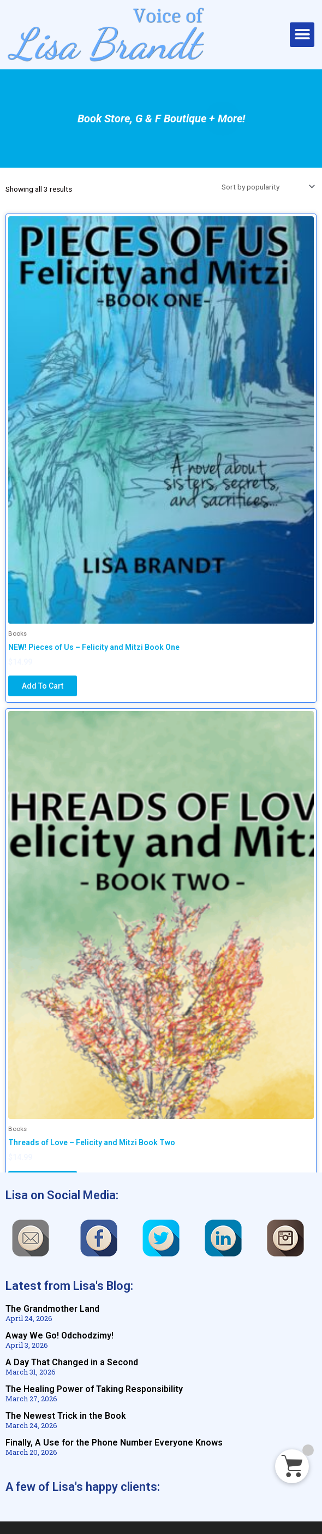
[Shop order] (266, 187)
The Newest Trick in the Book (65, 1416)
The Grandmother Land (52, 1309)
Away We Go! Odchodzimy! (59, 1335)
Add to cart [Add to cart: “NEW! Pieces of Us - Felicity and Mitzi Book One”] (42, 686)
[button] (302, 34)
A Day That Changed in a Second (71, 1362)
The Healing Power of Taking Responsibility (94, 1389)
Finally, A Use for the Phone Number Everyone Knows (114, 1442)
